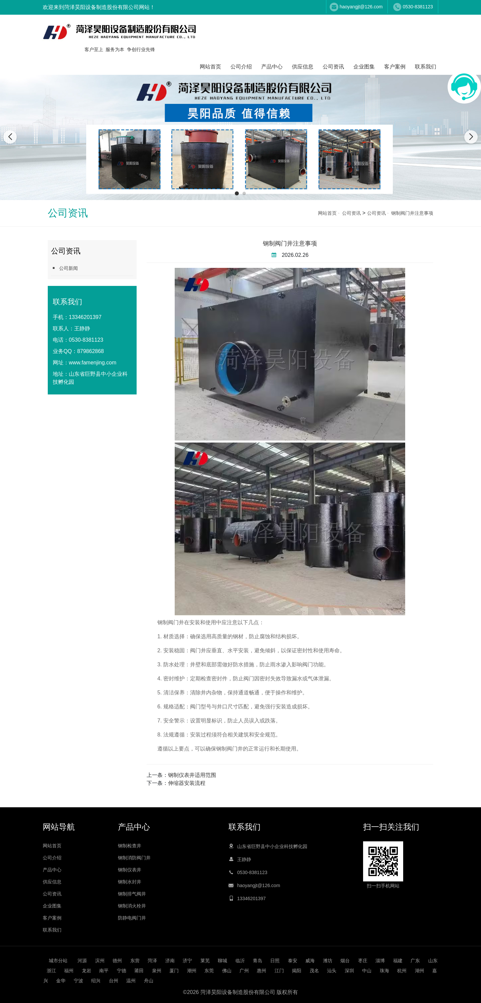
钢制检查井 (129, 845)
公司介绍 (241, 66)
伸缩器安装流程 (186, 783)
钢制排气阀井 (132, 893)
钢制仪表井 (129, 869)
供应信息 (302, 66)
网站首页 (210, 66)
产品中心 (272, 66)
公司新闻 (64, 268)
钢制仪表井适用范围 (192, 775)
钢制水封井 (129, 881)
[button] (237, 193)
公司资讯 (333, 66)
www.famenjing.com (92, 362)
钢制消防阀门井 (134, 857)
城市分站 (58, 960)
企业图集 (364, 66)
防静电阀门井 (132, 918)
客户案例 (395, 66)
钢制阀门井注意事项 (412, 213)
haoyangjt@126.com (361, 6)
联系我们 (425, 66)
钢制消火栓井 (132, 905)
